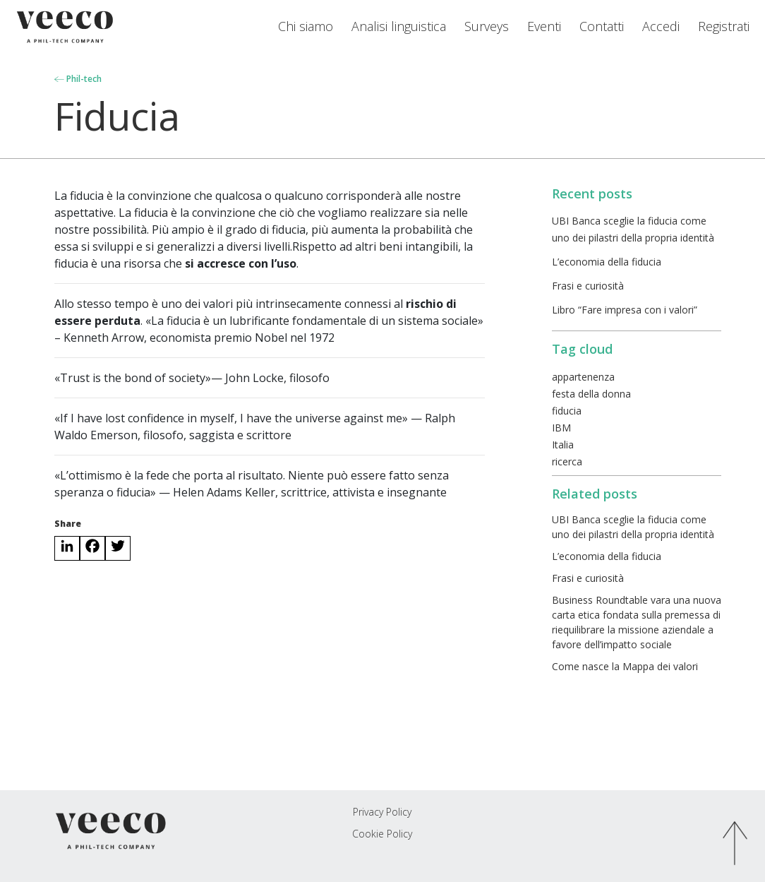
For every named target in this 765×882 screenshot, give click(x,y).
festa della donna (591, 393)
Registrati (723, 26)
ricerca (567, 461)
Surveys (486, 26)
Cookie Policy (382, 833)
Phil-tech (78, 79)
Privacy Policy (382, 811)
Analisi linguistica (398, 26)
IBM (561, 427)
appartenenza (583, 376)
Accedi (661, 26)
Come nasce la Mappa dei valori (625, 666)
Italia (563, 444)
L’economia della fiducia (606, 261)
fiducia (567, 410)
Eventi (544, 26)
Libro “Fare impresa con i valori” (624, 309)
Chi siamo (305, 26)
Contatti (601, 26)
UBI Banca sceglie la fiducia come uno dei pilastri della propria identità (633, 527)
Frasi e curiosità (588, 285)
